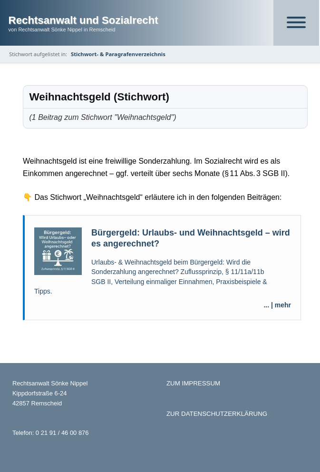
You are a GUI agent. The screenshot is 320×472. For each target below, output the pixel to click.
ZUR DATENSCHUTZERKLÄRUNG (216, 413)
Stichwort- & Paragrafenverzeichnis (118, 54)
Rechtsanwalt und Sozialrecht (83, 20)
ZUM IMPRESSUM (193, 383)
